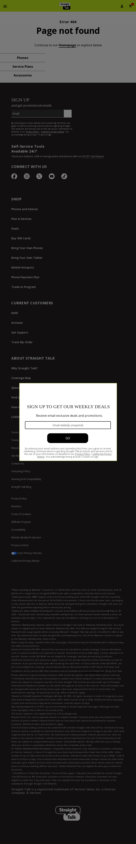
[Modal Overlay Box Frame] (68, 422)
